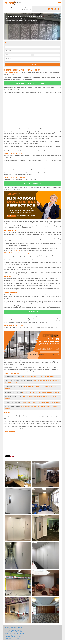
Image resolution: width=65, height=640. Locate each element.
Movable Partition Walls (10, 72)
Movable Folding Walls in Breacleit (13, 632)
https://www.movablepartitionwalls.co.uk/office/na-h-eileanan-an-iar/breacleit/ (40, 376)
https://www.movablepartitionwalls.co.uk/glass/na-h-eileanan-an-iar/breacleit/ (40, 392)
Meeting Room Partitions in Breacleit (14, 628)
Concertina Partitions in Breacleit (13, 636)
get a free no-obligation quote (32, 83)
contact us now (32, 183)
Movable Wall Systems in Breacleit (13, 627)
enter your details (17, 250)
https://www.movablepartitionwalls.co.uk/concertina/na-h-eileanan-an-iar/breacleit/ (40, 402)
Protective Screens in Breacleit (12, 638)
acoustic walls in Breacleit (32, 165)
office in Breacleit (32, 316)
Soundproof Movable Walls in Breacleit (14, 633)
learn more (32, 312)
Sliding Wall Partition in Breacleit (13, 630)
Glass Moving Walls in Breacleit (12, 635)
